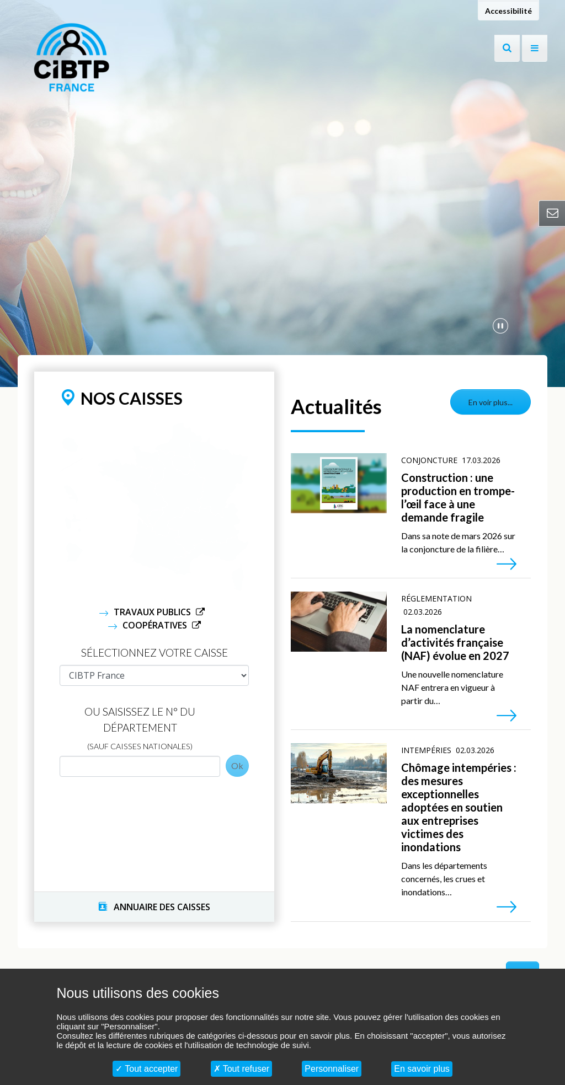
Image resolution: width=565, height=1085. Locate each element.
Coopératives (155, 625)
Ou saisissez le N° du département (139, 728)
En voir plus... (490, 402)
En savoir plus (422, 1068)
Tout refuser (242, 1068)
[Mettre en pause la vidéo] (500, 325)
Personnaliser (332, 1068)
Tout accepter (146, 1068)
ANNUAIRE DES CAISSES (154, 907)
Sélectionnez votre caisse (154, 652)
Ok (237, 765)
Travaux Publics (153, 612)
